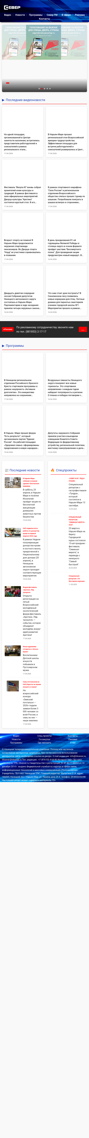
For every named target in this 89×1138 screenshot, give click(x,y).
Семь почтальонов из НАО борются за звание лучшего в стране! (32, 684)
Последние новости (25, 470)
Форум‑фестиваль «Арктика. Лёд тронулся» (30, 589)
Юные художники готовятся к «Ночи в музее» (30, 649)
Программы (36, 15)
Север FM (52, 15)
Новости (20, 15)
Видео (7, 15)
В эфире (66, 15)
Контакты (44, 18)
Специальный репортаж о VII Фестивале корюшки (77, 578)
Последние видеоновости (25, 100)
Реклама (80, 15)
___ (82, 329)
